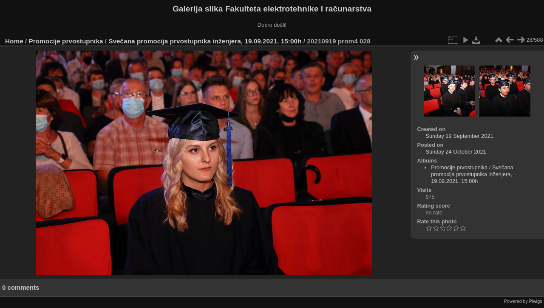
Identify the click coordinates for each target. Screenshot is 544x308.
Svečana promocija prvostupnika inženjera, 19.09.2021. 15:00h (204, 41)
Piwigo (535, 301)
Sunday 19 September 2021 (459, 136)
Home (14, 41)
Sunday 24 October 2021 (455, 151)
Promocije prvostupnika (66, 41)
